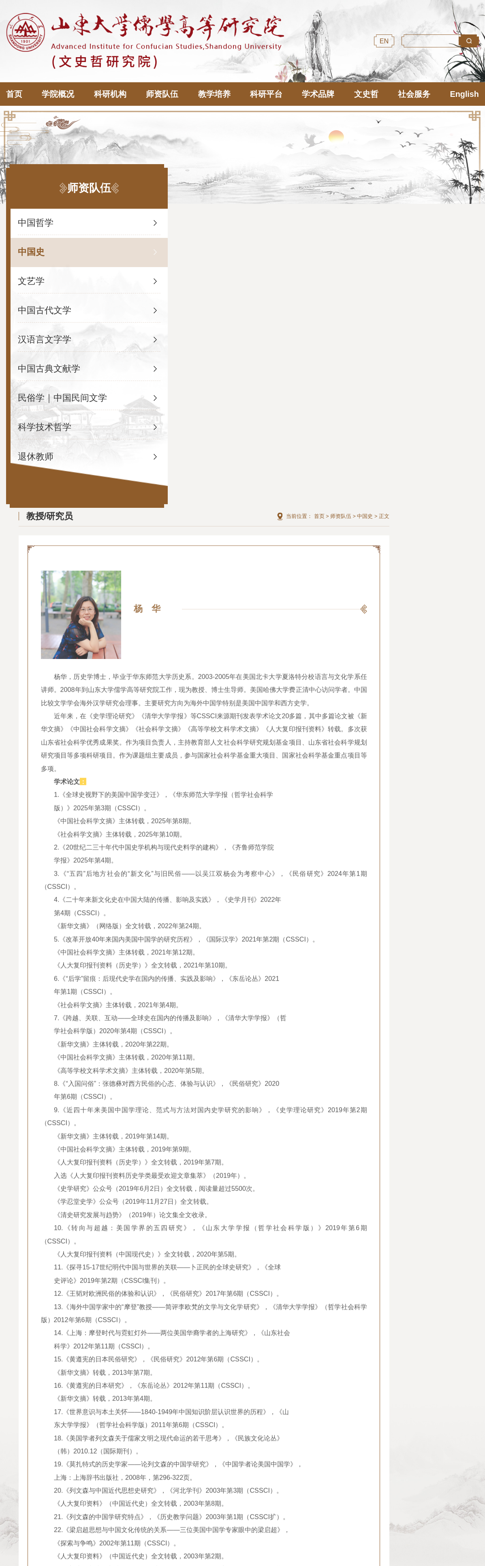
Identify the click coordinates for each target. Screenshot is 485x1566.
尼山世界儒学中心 (169, 1432)
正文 (473, 216)
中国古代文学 (46, 302)
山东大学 (253, 1432)
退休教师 (37, 449)
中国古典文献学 (50, 361)
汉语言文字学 (46, 332)
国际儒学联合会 (85, 1432)
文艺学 (32, 273)
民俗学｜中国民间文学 (59, 390)
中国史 (32, 244)
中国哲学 (37, 215)
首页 (409, 216)
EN (384, 41)
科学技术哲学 (46, 419)
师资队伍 (430, 216)
